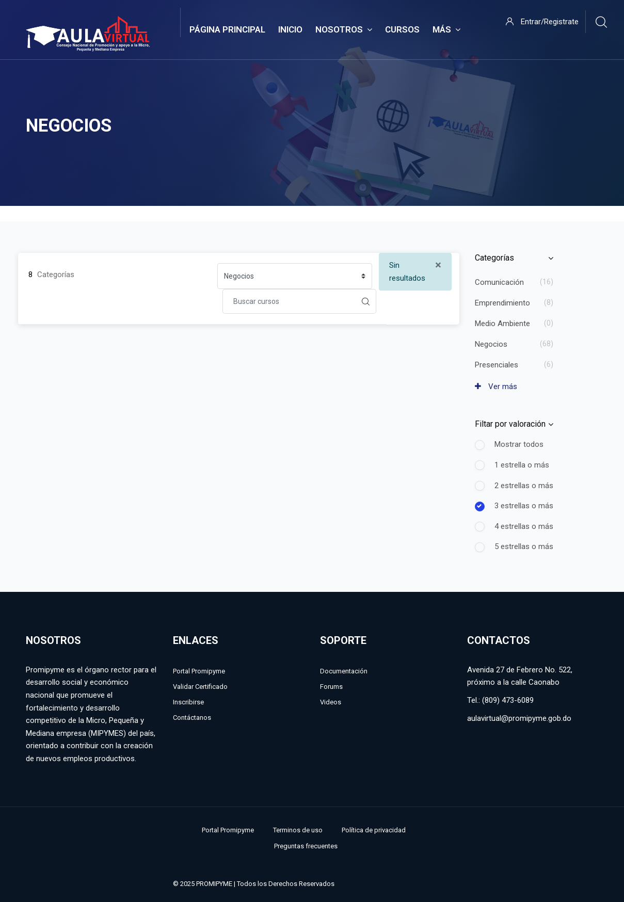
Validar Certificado (200, 686)
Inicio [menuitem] (290, 29)
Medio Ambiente (502, 323)
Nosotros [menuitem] (343, 30)
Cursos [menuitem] (402, 29)
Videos (330, 702)
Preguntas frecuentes (306, 846)
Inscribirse (188, 702)
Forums (331, 686)
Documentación (343, 671)
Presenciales (496, 364)
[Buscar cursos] (289, 301)
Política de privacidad (374, 830)
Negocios (491, 344)
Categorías (494, 258)
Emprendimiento (502, 303)
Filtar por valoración (510, 424)
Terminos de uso (298, 830)
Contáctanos (192, 717)
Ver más (496, 386)
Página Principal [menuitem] (227, 29)
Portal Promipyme (199, 671)
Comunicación (499, 282)
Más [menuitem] (446, 30)
